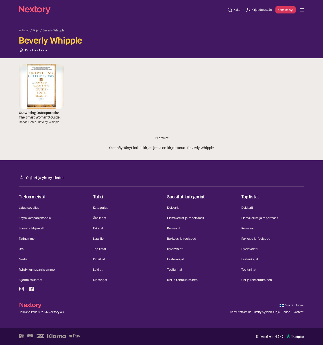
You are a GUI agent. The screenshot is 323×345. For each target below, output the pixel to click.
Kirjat (36, 30)
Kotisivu (24, 30)
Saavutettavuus (240, 312)
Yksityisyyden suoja (266, 312)
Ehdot (286, 312)
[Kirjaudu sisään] (258, 9)
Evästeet (297, 312)
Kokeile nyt (285, 10)
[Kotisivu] (122, 10)
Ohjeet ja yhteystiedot (41, 177)
